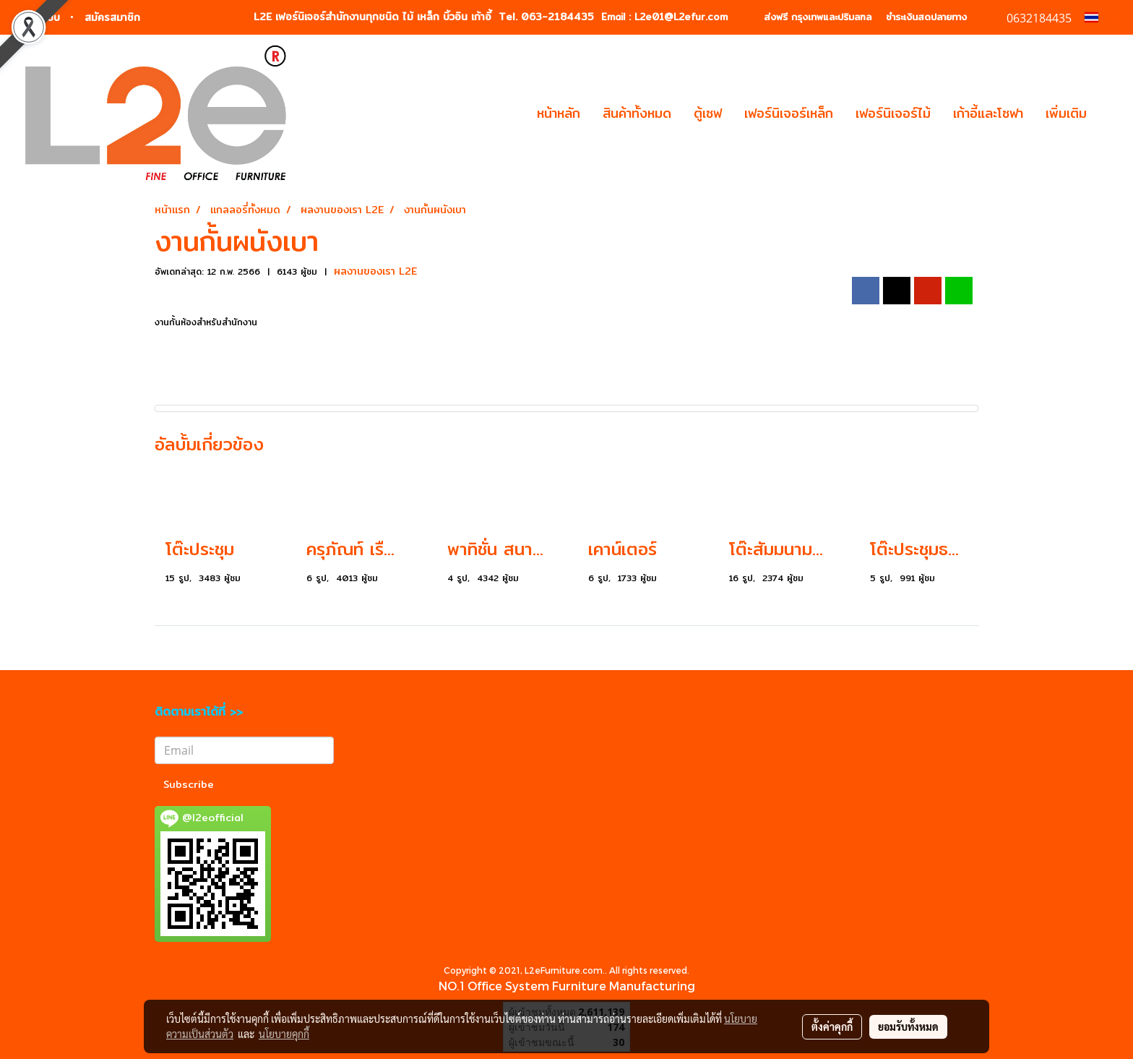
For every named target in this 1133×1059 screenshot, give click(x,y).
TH (1100, 17)
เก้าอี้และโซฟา (988, 113)
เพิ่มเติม (1066, 113)
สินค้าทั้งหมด (637, 113)
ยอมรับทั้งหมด (908, 1026)
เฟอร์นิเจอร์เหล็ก (788, 113)
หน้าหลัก (558, 113)
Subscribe (188, 784)
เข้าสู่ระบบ (38, 17)
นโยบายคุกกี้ (284, 1033)
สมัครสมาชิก (112, 17)
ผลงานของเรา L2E (375, 271)
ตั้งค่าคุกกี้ (832, 1026)
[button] (1110, 113)
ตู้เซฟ (708, 113)
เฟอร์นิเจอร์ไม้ (893, 113)
